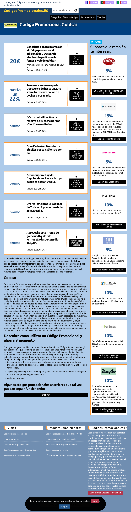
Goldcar (45, 395)
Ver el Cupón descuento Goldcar (77, 155)
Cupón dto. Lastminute (108, 182)
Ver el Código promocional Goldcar (76, 126)
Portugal (107, 2)
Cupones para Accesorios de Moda (61, 439)
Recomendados (88, 17)
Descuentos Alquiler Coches (16, 444)
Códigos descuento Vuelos (15, 434)
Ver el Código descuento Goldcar (77, 60)
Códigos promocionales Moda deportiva (63, 455)
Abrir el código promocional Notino (109, 226)
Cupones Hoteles (11, 439)
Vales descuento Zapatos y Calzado (61, 444)
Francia (92, 2)
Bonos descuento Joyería (57, 450)
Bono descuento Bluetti (109, 139)
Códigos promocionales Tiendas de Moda (64, 434)
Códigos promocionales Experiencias (20, 450)
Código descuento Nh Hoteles (109, 270)
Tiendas (101, 17)
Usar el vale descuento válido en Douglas (108, 410)
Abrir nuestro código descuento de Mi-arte (109, 356)
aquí (94, 501)
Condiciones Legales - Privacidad (105, 493)
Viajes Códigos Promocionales (17, 455)
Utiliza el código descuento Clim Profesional (109, 92)
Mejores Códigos (71, 17)
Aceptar (64, 506)
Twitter (96, 42)
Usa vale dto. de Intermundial (109, 312)
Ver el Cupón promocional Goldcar (76, 243)
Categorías (56, 17)
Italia (121, 2)
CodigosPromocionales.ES (26, 11)
